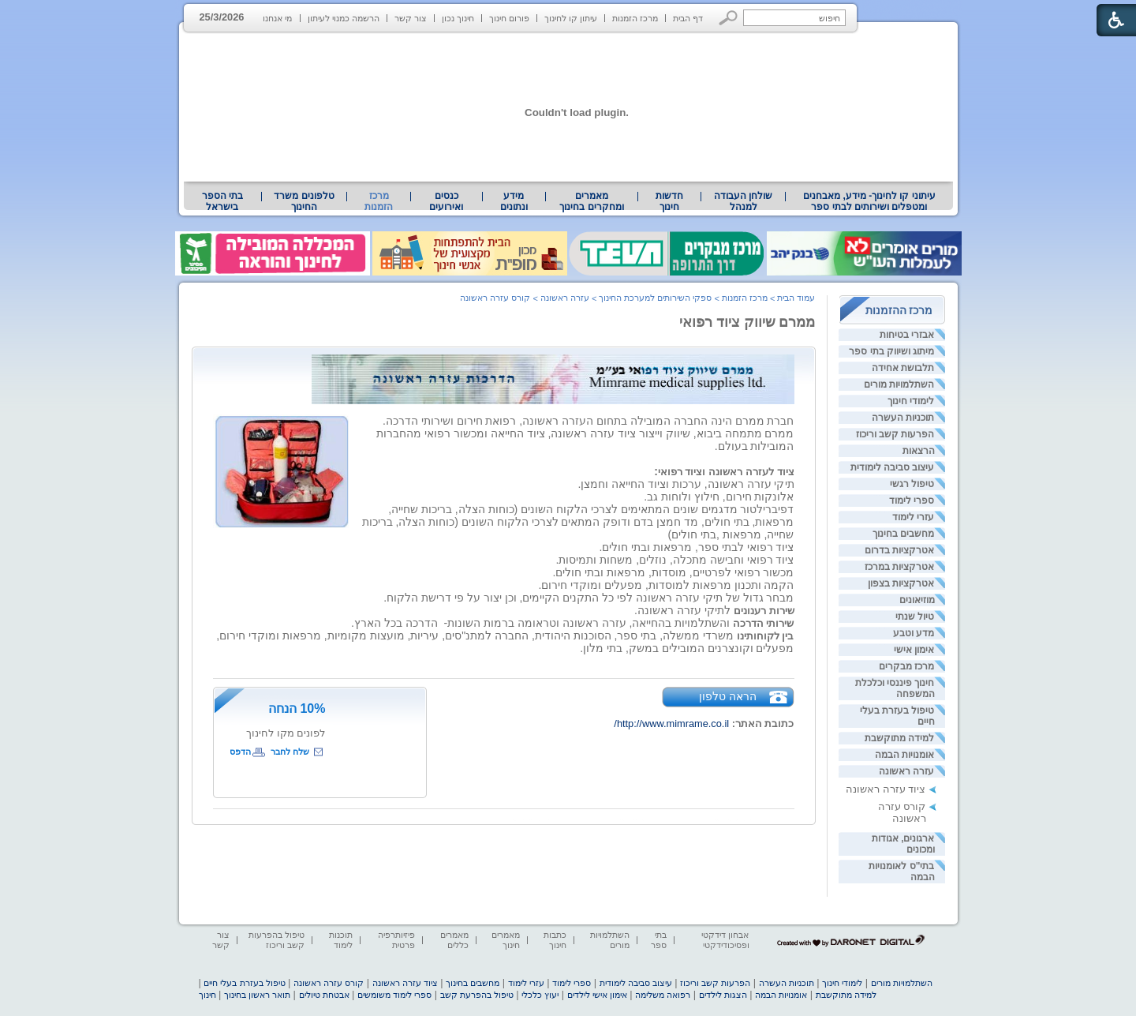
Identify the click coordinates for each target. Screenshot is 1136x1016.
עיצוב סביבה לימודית (892, 467)
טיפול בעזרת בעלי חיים (244, 983)
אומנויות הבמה (904, 754)
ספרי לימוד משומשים (394, 994)
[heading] (785, 472)
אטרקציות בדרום (899, 550)
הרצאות (918, 450)
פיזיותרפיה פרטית (396, 940)
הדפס (240, 751)
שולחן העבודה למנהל (743, 201)
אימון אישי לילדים (597, 994)
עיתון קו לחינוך (570, 18)
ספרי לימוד (911, 500)
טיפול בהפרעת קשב (477, 994)
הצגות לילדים (723, 994)
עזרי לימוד (913, 517)
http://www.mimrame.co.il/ (671, 723)
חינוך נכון (458, 18)
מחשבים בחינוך (903, 533)
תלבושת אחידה (903, 367)
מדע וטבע (913, 633)
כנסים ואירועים (446, 201)
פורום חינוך (509, 18)
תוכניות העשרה (903, 417)
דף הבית (688, 18)
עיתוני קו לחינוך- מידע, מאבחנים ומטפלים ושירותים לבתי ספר (869, 201)
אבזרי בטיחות (907, 334)
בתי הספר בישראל (222, 201)
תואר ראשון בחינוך (257, 994)
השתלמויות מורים (899, 384)
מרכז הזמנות (635, 18)
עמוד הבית (796, 297)
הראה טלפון (728, 696)
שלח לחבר (290, 751)
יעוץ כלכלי (540, 994)
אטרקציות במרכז (899, 566)
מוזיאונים (917, 599)
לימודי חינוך (911, 401)
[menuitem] (869, 201)
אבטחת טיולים (324, 994)
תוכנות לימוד (341, 940)
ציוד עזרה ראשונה (885, 789)
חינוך (207, 994)
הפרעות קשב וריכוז (895, 434)
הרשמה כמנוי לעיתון (343, 18)
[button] (728, 17)
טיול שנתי (914, 616)
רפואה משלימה (662, 994)
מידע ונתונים (514, 201)
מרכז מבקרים (906, 666)
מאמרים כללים (454, 940)
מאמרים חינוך (505, 940)
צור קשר (410, 18)
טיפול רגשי (912, 483)
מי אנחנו (277, 18)
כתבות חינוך (555, 940)
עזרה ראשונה (906, 771)
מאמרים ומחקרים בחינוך (591, 201)
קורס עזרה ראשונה (902, 812)
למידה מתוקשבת (899, 738)
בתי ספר (659, 940)
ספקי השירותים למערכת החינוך (655, 297)
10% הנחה (296, 708)
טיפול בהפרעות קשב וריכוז (276, 940)
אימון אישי (914, 649)
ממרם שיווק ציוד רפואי (747, 322)
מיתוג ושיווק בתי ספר (891, 351)
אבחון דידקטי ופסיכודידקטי (725, 940)
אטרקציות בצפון (901, 583)
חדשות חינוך (669, 201)
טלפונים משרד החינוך (304, 201)
